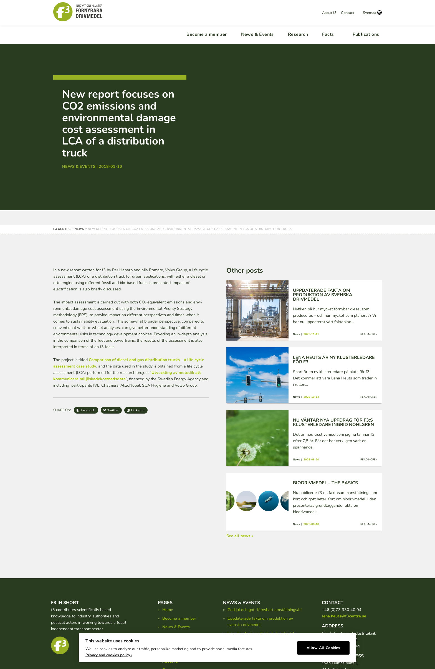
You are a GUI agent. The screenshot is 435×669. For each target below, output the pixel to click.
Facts (328, 34)
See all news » (239, 536)
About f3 (329, 12)
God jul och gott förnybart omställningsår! (264, 609)
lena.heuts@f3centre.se (344, 616)
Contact (347, 12)
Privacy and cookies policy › (108, 652)
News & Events (257, 34)
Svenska (372, 12)
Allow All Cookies (323, 645)
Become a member (206, 34)
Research (298, 34)
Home (167, 609)
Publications (366, 34)
